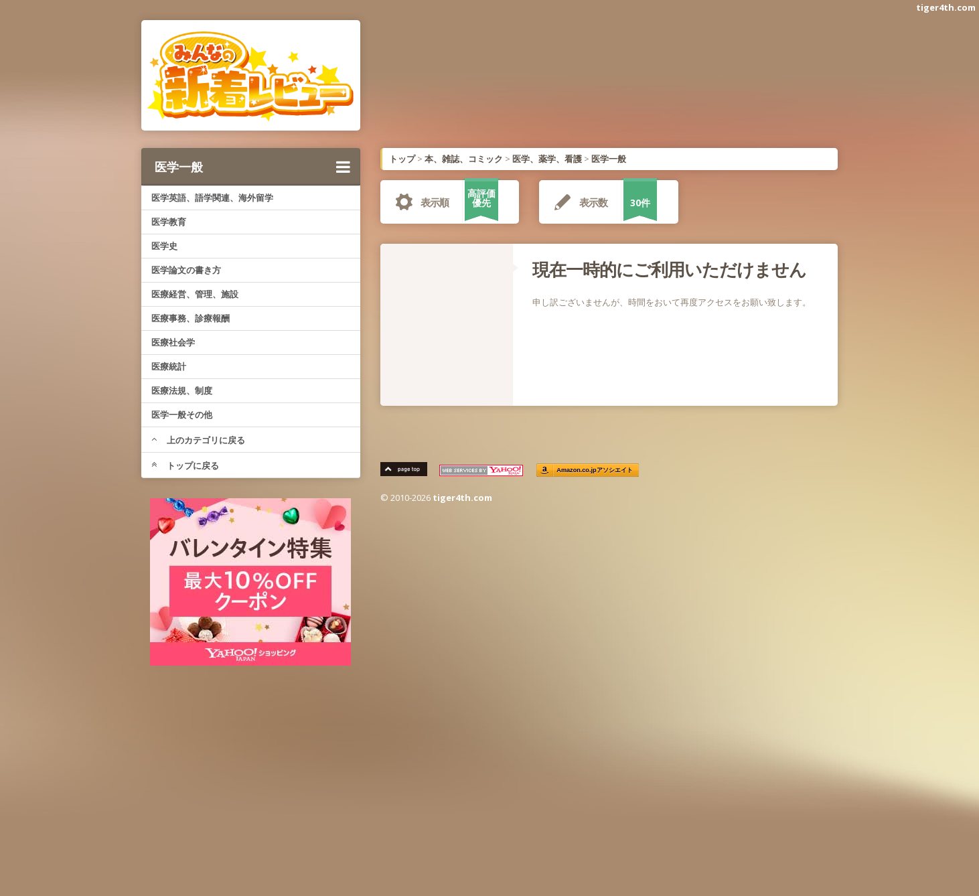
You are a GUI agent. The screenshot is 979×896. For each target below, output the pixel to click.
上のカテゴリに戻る (198, 440)
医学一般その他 (181, 414)
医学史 (164, 246)
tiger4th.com (946, 7)
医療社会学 (173, 342)
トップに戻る (185, 465)
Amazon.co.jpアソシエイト (595, 470)
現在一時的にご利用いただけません (669, 269)
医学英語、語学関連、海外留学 (212, 198)
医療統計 (168, 366)
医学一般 (252, 167)
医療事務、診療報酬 (190, 318)
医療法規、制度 (181, 390)
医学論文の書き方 (186, 270)
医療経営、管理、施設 (194, 294)
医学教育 (168, 222)
